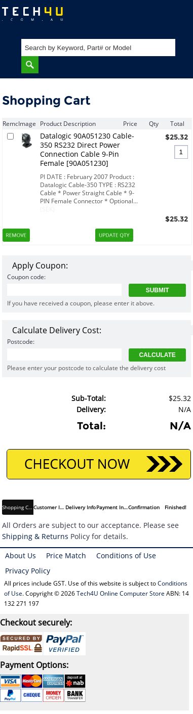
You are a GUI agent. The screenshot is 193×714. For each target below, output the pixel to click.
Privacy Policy (27, 570)
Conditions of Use (126, 555)
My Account (144, 18)
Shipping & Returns (35, 536)
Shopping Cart (175, 18)
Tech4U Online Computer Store (120, 593)
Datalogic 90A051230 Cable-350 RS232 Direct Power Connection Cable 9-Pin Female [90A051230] (87, 149)
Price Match (66, 555)
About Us (20, 555)
